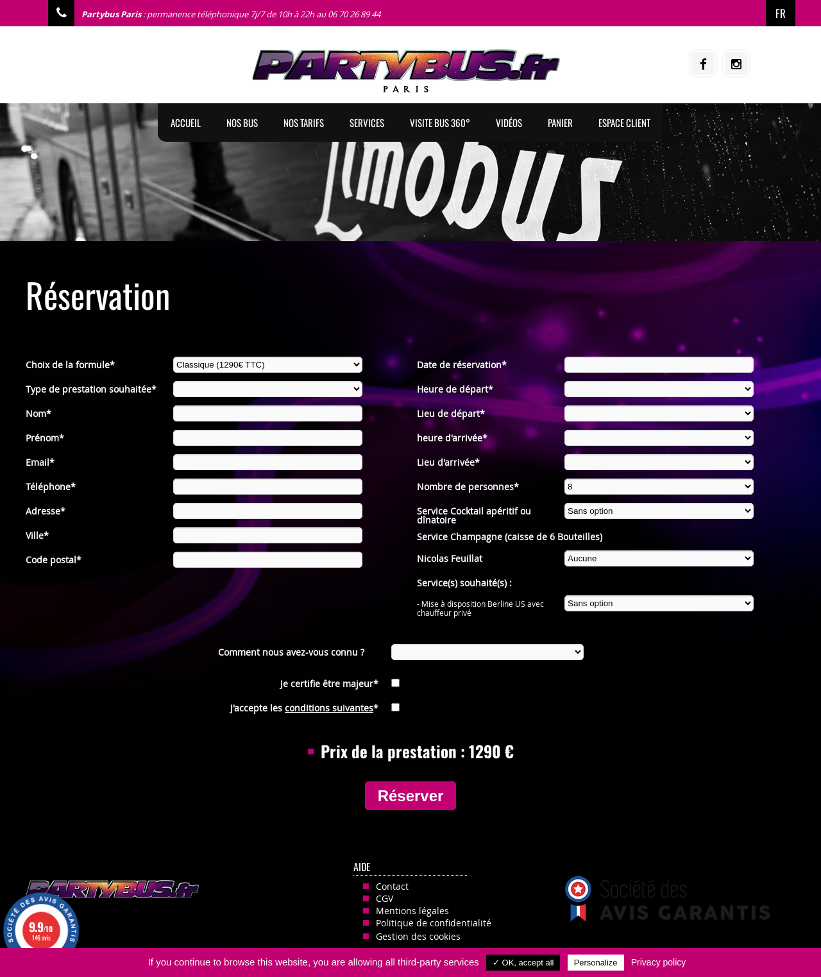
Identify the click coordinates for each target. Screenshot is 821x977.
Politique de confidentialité (433, 923)
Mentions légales (412, 911)
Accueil (186, 122)
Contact (392, 886)
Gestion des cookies (418, 936)
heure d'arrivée (452, 438)
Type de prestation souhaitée (91, 389)
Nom (38, 413)
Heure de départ (455, 389)
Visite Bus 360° (440, 122)
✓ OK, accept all (523, 962)
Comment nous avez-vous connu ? (291, 652)
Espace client (624, 122)
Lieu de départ (451, 413)
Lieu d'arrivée (448, 462)
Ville (37, 535)
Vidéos (509, 122)
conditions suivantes (329, 708)
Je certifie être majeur (329, 683)
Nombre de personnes (468, 486)
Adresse (45, 511)
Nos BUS (242, 122)
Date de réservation (462, 365)
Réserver (411, 795)
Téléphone (51, 486)
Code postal (53, 560)
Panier (560, 122)
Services (367, 122)
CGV (384, 898)
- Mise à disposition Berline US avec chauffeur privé (480, 605)
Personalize (596, 962)
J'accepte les (304, 708)
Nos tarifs (304, 122)
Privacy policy (658, 962)
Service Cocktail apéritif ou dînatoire (474, 512)
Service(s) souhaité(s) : (464, 583)
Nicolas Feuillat (449, 558)
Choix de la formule (70, 365)
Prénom (45, 438)
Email (40, 462)
